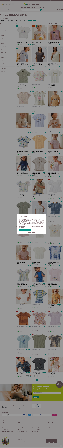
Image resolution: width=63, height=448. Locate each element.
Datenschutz (29, 232)
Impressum (33, 232)
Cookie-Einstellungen (36, 226)
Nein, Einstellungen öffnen (38, 230)
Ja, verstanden (25, 230)
